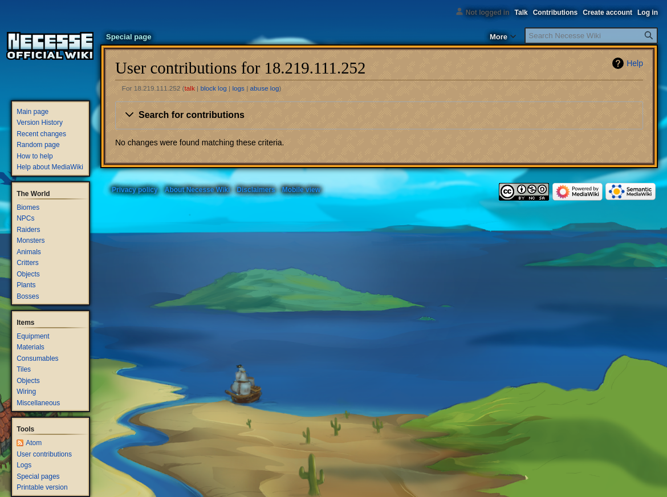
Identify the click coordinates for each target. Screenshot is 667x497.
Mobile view (301, 190)
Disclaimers (256, 190)
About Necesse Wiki (197, 190)
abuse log (264, 88)
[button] (379, 115)
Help (635, 63)
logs (238, 88)
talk (190, 88)
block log (213, 88)
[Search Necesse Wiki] (591, 35)
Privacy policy (135, 190)
